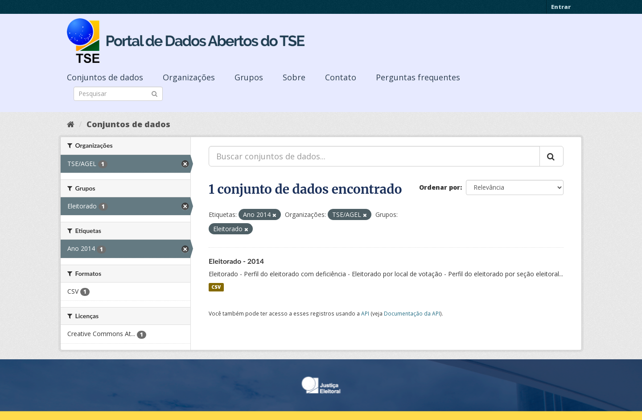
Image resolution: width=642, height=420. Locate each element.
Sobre (294, 77)
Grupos (249, 77)
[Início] (70, 124)
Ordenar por (439, 187)
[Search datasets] (118, 94)
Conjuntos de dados (105, 77)
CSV (216, 287)
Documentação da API (412, 313)
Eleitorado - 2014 (236, 261)
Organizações (189, 77)
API (365, 313)
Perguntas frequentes (418, 77)
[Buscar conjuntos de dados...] (374, 156)
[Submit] (154, 93)
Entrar (561, 7)
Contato (340, 77)
